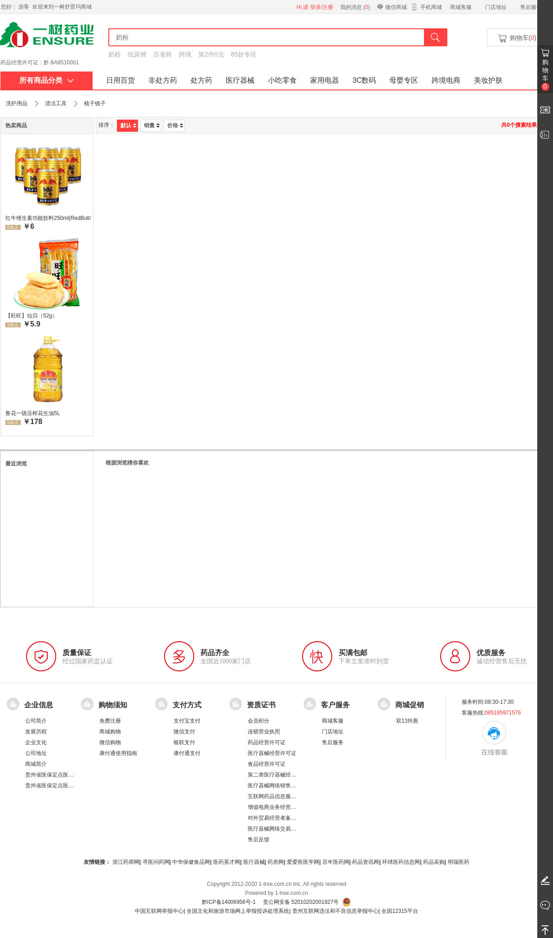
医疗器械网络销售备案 (275, 785)
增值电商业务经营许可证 (277, 807)
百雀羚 (162, 54)
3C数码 (364, 80)
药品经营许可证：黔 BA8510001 (39, 62)
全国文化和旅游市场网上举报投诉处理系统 (238, 911)
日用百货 (120, 80)
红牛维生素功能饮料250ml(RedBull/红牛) (48, 218)
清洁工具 (56, 103)
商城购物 (110, 731)
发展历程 (36, 731)
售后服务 (531, 7)
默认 (128, 125)
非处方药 (162, 80)
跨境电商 (446, 80)
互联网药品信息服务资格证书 (283, 796)
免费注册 (110, 721)
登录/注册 (321, 7)
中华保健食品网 (191, 862)
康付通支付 (187, 753)
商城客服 (461, 7)
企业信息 (38, 705)
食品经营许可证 (266, 764)
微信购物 (110, 742)
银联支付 (184, 742)
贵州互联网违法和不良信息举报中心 (335, 911)
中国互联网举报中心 (159, 911)
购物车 (545, 74)
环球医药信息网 (401, 862)
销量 (152, 125)
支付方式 (187, 705)
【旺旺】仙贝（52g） (31, 316)
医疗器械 (240, 80)
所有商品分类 (46, 80)
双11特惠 (407, 721)
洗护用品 (16, 103)
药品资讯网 (365, 862)
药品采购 (434, 862)
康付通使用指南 (118, 753)
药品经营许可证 (266, 742)
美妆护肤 (488, 80)
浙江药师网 (125, 862)
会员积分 (258, 721)
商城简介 (36, 764)
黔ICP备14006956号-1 (229, 902)
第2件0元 (211, 54)
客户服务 (335, 705)
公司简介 (36, 721)
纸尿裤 (137, 54)
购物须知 (112, 705)
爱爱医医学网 (303, 862)
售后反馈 (258, 839)
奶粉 (114, 54)
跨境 (185, 54)
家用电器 (324, 80)
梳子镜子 (95, 103)
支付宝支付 (187, 721)
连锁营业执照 (264, 731)
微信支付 (184, 731)
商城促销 (409, 705)
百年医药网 (335, 862)
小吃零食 (282, 80)
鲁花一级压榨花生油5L (32, 413)
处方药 (201, 80)
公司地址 (36, 753)
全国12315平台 (399, 911)
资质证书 (261, 705)
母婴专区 (403, 80)
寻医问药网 (156, 862)
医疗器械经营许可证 (272, 753)
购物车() (516, 38)
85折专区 (244, 54)
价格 (175, 125)
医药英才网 (226, 862)
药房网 (276, 862)
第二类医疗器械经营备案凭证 (283, 775)
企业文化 (36, 742)
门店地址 (496, 7)
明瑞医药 (458, 862)
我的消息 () (355, 7)
